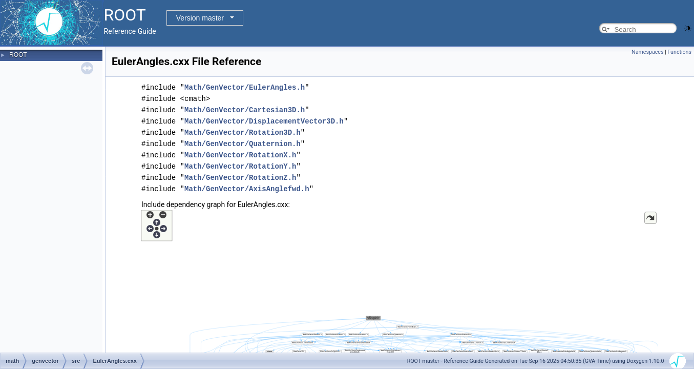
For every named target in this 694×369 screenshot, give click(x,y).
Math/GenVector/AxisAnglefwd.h (246, 189)
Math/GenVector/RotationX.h (240, 155)
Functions (679, 52)
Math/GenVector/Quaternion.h (242, 144)
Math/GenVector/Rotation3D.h (242, 132)
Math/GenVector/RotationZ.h (240, 177)
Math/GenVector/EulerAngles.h (244, 87)
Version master (200, 18)
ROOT (18, 54)
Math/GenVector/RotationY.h (240, 166)
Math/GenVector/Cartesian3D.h (244, 110)
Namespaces (647, 52)
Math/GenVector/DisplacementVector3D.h (264, 121)
